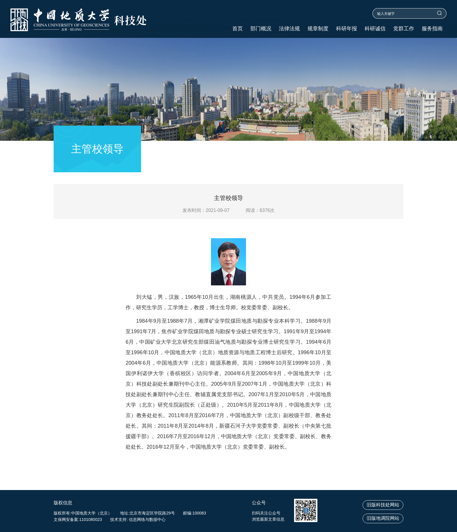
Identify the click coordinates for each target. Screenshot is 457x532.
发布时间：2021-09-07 (206, 210)
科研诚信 (375, 28)
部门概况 (260, 28)
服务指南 (432, 28)
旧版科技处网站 (383, 504)
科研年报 (346, 28)
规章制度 (317, 28)
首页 (237, 28)
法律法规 (289, 28)
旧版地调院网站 (383, 518)
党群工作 (403, 28)
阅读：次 (260, 210)
